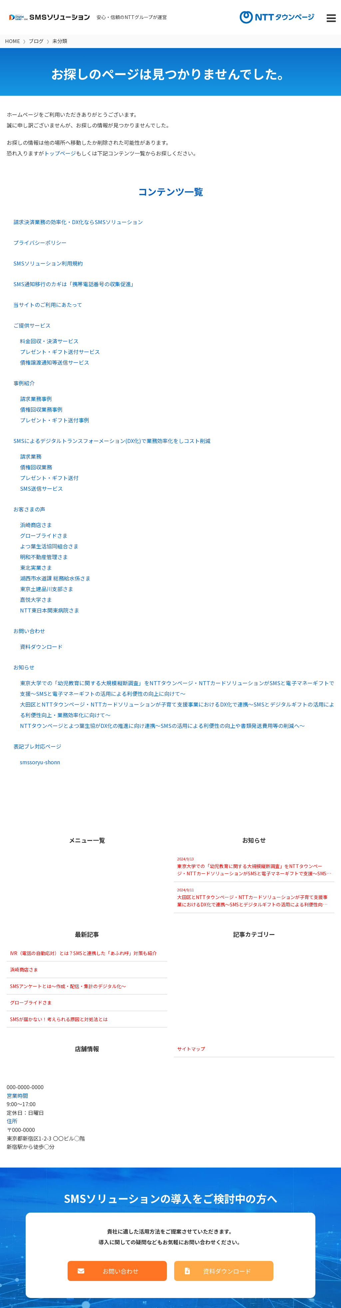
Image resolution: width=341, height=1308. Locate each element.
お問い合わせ (29, 631)
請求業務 (30, 456)
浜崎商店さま (36, 525)
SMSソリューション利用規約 (48, 263)
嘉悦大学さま (36, 599)
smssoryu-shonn (40, 762)
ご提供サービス (32, 325)
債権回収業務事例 (41, 409)
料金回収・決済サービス (49, 341)
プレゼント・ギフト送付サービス (60, 352)
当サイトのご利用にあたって (47, 305)
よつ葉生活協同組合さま (49, 546)
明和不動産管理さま (44, 557)
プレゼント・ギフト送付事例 (54, 420)
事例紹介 (24, 383)
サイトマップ (191, 1048)
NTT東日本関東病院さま (49, 610)
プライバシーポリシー (40, 243)
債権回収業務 (36, 467)
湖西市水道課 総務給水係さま (55, 578)
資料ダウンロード (41, 646)
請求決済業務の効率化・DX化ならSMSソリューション (78, 222)
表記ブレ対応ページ (37, 746)
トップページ (60, 153)
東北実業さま (36, 567)
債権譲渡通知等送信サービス (54, 362)
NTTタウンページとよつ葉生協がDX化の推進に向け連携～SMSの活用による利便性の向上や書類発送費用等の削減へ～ (162, 726)
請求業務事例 (36, 399)
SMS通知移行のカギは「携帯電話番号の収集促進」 (74, 284)
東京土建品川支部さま (46, 589)
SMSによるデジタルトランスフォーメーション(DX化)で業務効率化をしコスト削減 (111, 441)
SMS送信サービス (41, 488)
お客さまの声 (29, 509)
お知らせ (24, 667)
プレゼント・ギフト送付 (49, 478)
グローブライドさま (44, 535)
